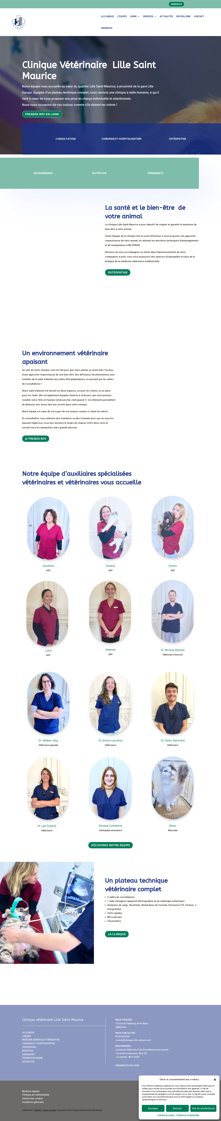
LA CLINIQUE (28, 1032)
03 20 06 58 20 (122, 1036)
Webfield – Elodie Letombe (45, 1110)
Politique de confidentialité (187, 1115)
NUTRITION (27, 1051)
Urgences (176, 4)
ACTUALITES (28, 1061)
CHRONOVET (28, 1054)
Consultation (46, 138)
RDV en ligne (183, 16)
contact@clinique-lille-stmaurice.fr (133, 1040)
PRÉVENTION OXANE (32, 1058)
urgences (106, 28)
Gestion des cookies (32, 1098)
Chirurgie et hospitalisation (102, 138)
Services (148, 16)
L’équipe (122, 16)
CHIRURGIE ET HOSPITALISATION (38, 1043)
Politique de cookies (166, 1115)
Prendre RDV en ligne (42, 114)
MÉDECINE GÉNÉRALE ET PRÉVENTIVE (41, 1039)
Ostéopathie (158, 138)
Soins (133, 16)
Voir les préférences (203, 1108)
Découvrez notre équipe (110, 845)
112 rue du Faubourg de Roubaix (131, 1023)
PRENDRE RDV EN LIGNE (127, 1065)
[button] (214, 1079)
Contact (199, 16)
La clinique (107, 16)
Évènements (175, 173)
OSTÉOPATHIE (29, 1047)
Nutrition (119, 173)
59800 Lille (120, 1027)
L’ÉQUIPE (26, 1036)
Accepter (153, 1108)
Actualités (166, 16)
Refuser (177, 1108)
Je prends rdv (35, 438)
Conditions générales (33, 1102)
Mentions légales (30, 1091)
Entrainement (63, 173)
